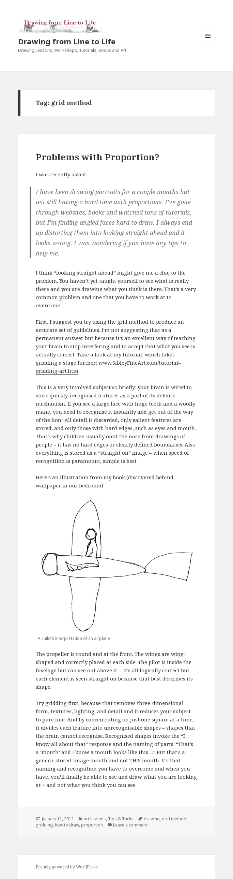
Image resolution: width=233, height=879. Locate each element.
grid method (174, 819)
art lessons (95, 819)
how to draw (67, 825)
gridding (44, 825)
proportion (92, 825)
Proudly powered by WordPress (67, 867)
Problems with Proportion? (97, 157)
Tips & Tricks (121, 819)
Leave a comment (130, 825)
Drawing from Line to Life (66, 41)
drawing (152, 819)
